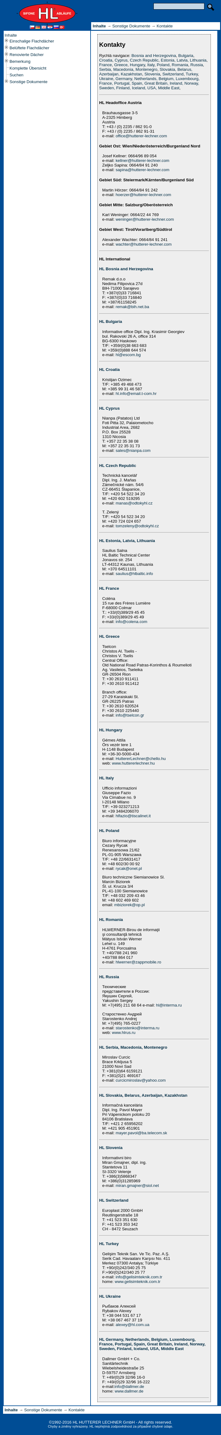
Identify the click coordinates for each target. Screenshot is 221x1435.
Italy (150, 64)
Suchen (16, 75)
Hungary (137, 64)
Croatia (105, 60)
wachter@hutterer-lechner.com (144, 244)
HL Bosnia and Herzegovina (126, 269)
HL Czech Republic (117, 465)
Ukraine (106, 78)
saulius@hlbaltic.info (134, 573)
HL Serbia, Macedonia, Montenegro (133, 1047)
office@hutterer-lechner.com (141, 136)
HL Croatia (109, 369)
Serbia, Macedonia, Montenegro (128, 69)
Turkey (192, 74)
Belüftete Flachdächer (29, 48)
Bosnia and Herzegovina (153, 55)
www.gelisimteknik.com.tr (138, 1281)
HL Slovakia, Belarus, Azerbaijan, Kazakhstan (143, 1095)
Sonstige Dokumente (29, 81)
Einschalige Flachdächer (32, 41)
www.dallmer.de (129, 1391)
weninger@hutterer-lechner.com (145, 219)
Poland (163, 64)
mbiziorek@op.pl (129, 904)
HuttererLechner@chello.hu (141, 758)
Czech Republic (144, 60)
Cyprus (120, 60)
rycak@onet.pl (129, 868)
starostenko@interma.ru (137, 1028)
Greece (121, 64)
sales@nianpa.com (133, 450)
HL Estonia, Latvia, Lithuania (127, 540)
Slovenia (152, 74)
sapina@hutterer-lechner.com (142, 169)
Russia (196, 64)
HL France (109, 588)
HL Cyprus (109, 408)
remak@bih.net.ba (132, 306)
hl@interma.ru (169, 1005)
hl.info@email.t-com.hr (136, 393)
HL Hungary (110, 730)
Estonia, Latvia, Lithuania (184, 60)
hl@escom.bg (128, 354)
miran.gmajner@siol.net (137, 1185)
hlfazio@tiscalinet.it (133, 816)
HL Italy (106, 778)
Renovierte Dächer (27, 54)
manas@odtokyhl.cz (134, 503)
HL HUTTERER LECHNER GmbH (104, 1422)
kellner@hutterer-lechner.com (142, 160)
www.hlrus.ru (123, 1032)
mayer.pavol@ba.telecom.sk (141, 1133)
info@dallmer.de (129, 1386)
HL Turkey (109, 1243)
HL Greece (109, 636)
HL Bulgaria (110, 321)
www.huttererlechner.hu (133, 763)
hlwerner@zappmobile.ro (138, 962)
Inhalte (11, 35)
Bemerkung (20, 61)
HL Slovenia (110, 1147)
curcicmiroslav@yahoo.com (141, 1080)
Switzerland (173, 74)
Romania (180, 64)
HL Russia (109, 977)
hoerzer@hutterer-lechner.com (143, 194)
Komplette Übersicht (28, 68)
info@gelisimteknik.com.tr (139, 1277)
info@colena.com (131, 621)
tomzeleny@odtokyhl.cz (137, 526)
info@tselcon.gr (130, 715)
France (105, 64)
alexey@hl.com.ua (132, 1324)
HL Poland (109, 830)
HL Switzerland (113, 1200)
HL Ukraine (110, 1296)
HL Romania (111, 919)
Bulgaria (185, 55)
